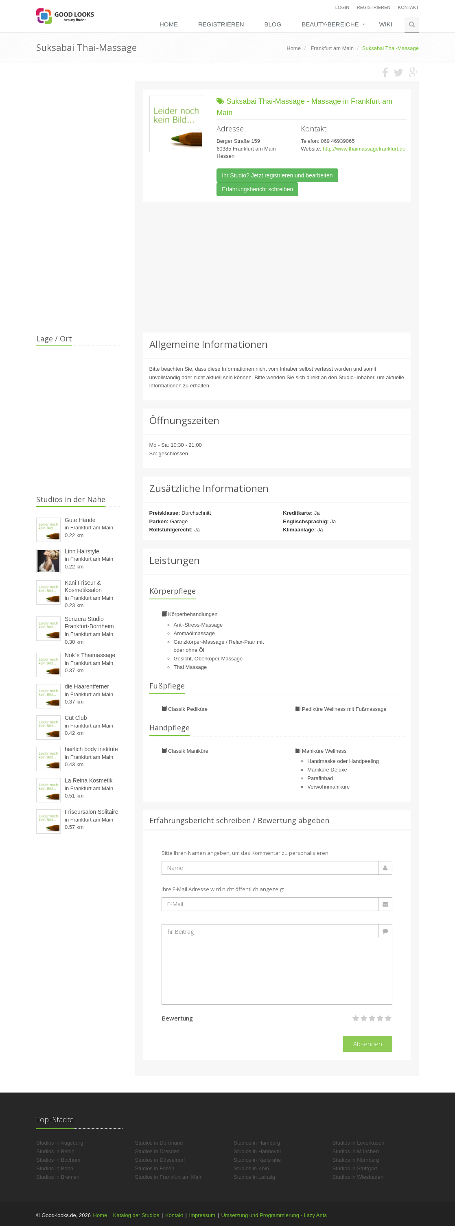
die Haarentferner (87, 686)
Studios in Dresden (157, 1151)
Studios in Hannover (257, 1151)
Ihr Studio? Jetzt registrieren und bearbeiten (277, 175)
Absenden (367, 1044)
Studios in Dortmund (159, 1143)
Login (342, 7)
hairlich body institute (91, 749)
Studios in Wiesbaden (358, 1177)
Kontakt (408, 7)
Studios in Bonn (54, 1168)
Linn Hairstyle (82, 551)
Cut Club (76, 718)
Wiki (386, 24)
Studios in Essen (155, 1168)
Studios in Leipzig (254, 1177)
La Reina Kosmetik (89, 780)
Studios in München (355, 1151)
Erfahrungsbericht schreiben (257, 189)
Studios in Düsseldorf (160, 1160)
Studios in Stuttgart (354, 1168)
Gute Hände (80, 520)
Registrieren (374, 7)
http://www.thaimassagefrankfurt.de (364, 149)
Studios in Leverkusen (358, 1143)
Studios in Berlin (55, 1151)
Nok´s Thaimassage (90, 655)
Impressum (202, 1215)
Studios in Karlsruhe (257, 1160)
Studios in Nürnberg (355, 1160)
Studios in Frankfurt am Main (169, 1177)
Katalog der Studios (136, 1215)
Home (169, 24)
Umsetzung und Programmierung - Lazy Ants (273, 1215)
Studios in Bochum (58, 1160)
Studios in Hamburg (257, 1143)
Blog (272, 24)
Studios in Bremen (57, 1177)
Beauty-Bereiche (330, 24)
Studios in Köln (251, 1168)
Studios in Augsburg (59, 1143)
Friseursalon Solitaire (91, 812)
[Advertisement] (277, 267)
